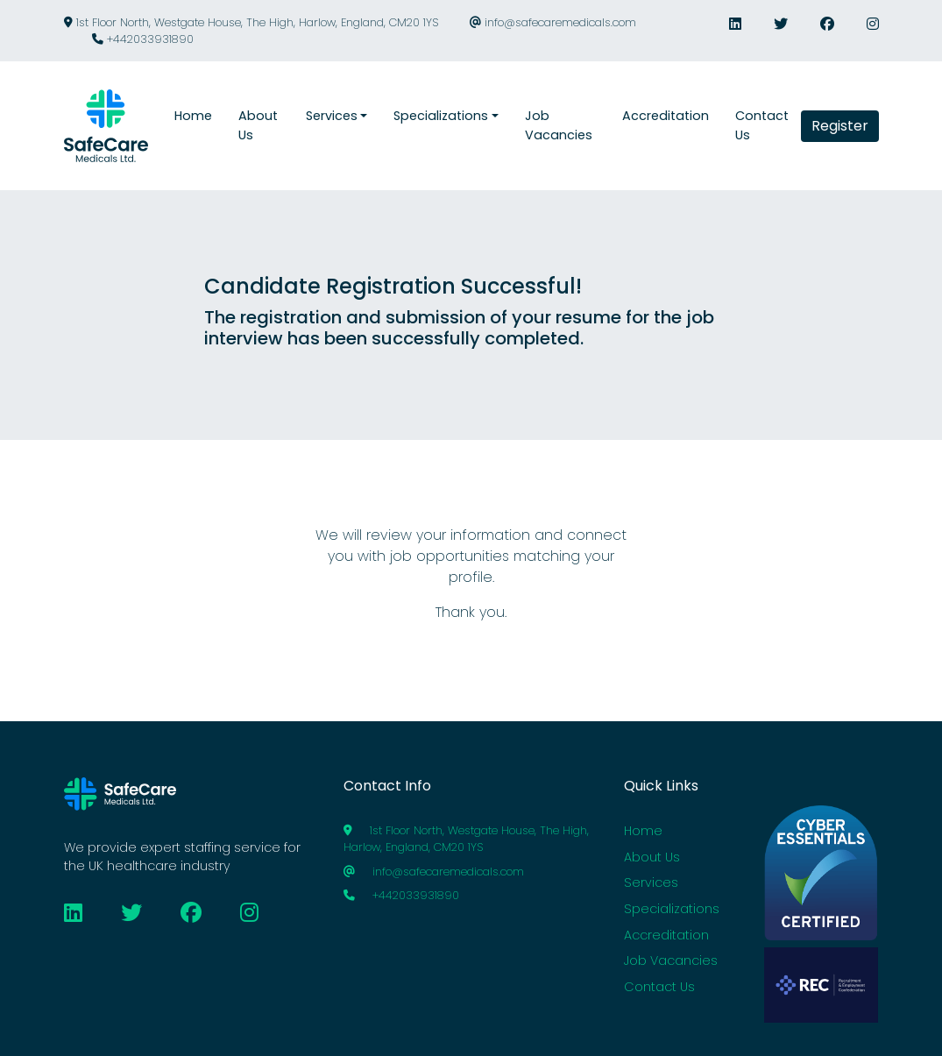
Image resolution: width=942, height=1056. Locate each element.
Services (651, 882)
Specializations (671, 909)
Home (643, 831)
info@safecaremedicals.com (553, 22)
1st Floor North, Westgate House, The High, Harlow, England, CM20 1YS (251, 22)
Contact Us (659, 987)
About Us (652, 857)
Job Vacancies (671, 960)
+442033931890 (143, 39)
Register (839, 126)
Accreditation (666, 935)
